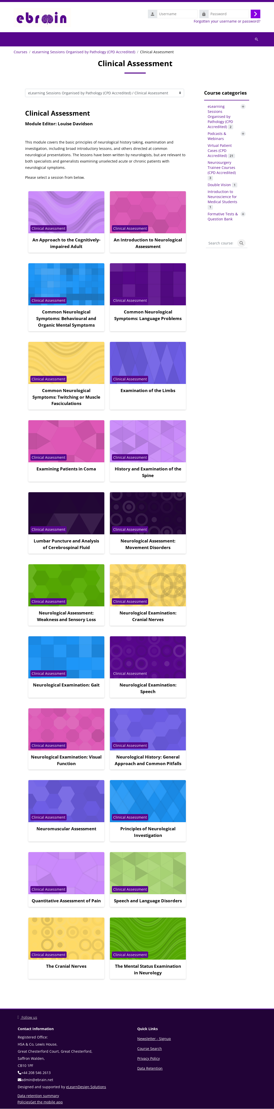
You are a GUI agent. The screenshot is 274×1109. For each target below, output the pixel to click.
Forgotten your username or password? (227, 21)
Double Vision (222, 185)
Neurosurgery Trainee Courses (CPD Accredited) (222, 170)
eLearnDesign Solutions (86, 1087)
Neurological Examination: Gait (66, 685)
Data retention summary (38, 1096)
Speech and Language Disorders (148, 901)
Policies (23, 1102)
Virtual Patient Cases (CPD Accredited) (221, 151)
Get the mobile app (46, 1102)
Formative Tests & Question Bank (223, 217)
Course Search (149, 1048)
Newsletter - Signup (154, 1038)
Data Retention (150, 1068)
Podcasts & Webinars (217, 136)
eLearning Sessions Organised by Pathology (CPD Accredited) (83, 52)
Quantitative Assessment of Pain (66, 901)
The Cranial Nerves (66, 966)
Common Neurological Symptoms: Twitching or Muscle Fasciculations (66, 397)
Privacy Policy (148, 1058)
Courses (20, 52)
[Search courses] (221, 243)
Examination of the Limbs (148, 391)
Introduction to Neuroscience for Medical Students (222, 199)
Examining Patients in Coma (66, 469)
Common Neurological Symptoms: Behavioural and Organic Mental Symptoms (66, 318)
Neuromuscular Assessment (66, 829)
